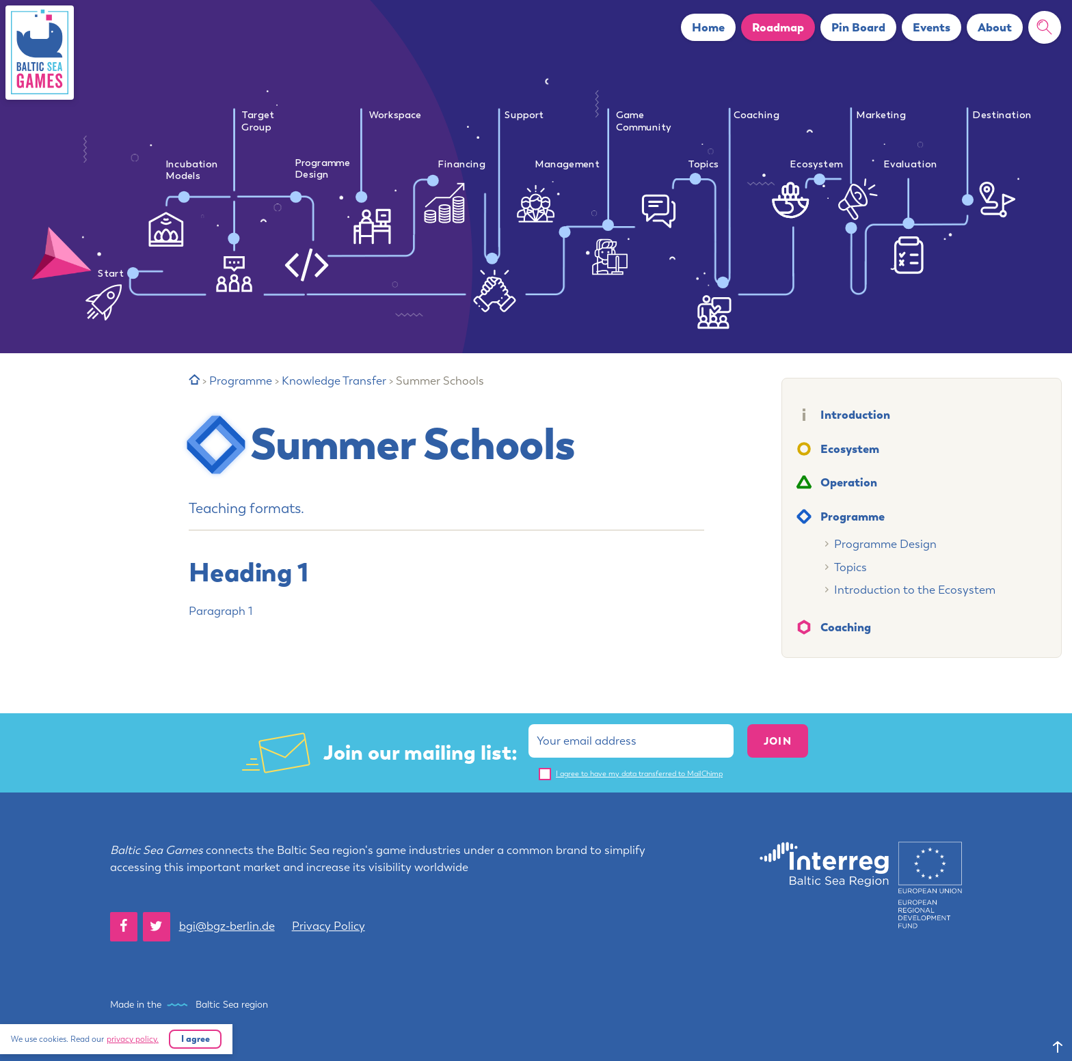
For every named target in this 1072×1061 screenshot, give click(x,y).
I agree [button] (195, 1038)
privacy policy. (133, 1039)
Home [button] (708, 27)
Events (931, 27)
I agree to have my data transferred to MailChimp (639, 773)
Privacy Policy (328, 926)
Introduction (855, 414)
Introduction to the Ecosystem (914, 589)
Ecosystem (849, 448)
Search (1050, 27)
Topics (850, 567)
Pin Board (858, 27)
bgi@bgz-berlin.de (227, 926)
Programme (852, 516)
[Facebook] (123, 926)
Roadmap (778, 27)
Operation (848, 482)
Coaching (845, 627)
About (995, 27)
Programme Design (885, 544)
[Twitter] (156, 926)
